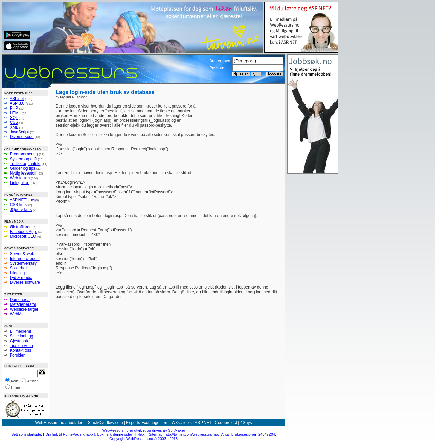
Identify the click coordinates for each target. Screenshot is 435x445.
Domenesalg (21, 299)
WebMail (17, 314)
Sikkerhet (18, 268)
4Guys (246, 422)
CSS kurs (18, 204)
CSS (14, 122)
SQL (14, 117)
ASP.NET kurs (22, 200)
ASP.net (17, 98)
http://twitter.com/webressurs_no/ (191, 434)
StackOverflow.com (105, 422)
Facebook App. (23, 231)
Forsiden (18, 355)
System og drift (23, 158)
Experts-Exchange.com (147, 422)
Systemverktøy (23, 263)
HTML (15, 113)
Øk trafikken (21, 227)
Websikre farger (24, 309)
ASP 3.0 (17, 103)
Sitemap (155, 434)
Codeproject (226, 422)
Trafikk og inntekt (25, 163)
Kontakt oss (20, 350)
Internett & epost (25, 258)
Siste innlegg (21, 336)
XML (14, 127)
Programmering (24, 154)
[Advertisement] (238, 114)
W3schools (182, 422)
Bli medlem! (20, 331)
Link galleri (19, 182)
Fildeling (17, 272)
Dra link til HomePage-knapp (69, 434)
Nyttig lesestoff (23, 173)
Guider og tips (22, 168)
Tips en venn (21, 345)
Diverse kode (22, 136)
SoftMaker (176, 430)
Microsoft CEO (23, 236)
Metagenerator (23, 304)
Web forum (20, 178)
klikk (140, 434)
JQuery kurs (21, 209)
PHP (14, 108)
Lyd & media (21, 277)
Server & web (22, 253)
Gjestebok (19, 341)
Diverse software (25, 282)
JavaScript (19, 132)
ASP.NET (203, 422)
